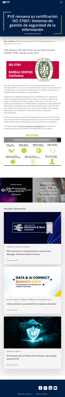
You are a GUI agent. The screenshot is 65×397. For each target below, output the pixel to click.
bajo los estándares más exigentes (31, 126)
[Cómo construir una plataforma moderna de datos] (32, 290)
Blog (5, 41)
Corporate (11, 41)
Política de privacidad (24, 394)
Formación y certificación (22, 247)
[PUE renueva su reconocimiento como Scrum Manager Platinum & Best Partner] (32, 238)
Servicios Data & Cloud (44, 299)
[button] (61, 2)
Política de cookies (41, 394)
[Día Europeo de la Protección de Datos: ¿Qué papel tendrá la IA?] (32, 343)
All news (9, 299)
